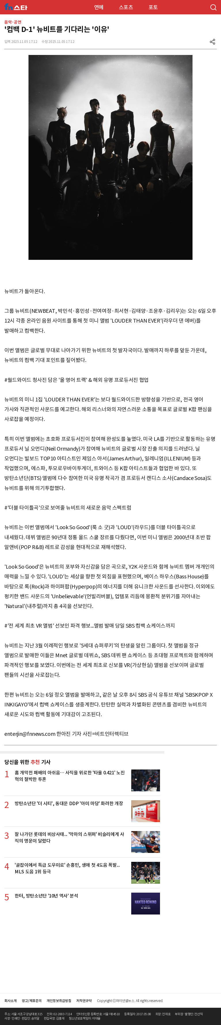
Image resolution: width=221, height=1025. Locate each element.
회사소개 (10, 1001)
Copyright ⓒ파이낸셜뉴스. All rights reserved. (130, 1001)
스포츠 (126, 7)
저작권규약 (84, 1001)
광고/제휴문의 (32, 1001)
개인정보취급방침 (59, 1001)
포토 (153, 7)
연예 (99, 7)
